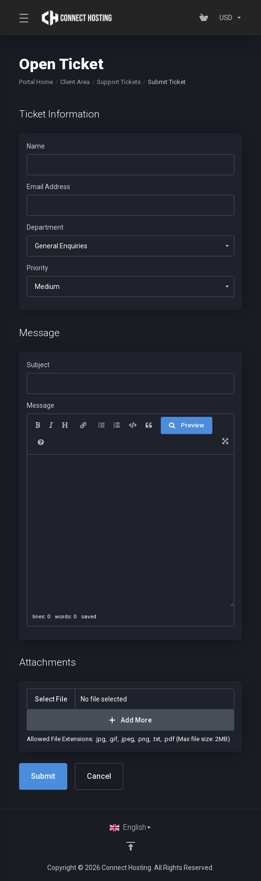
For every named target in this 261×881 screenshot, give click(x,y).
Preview (186, 425)
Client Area (75, 81)
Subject (38, 365)
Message (40, 405)
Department (45, 227)
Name (36, 146)
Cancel (99, 776)
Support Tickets (119, 81)
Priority (37, 268)
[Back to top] (131, 846)
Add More (130, 720)
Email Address (48, 187)
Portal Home (36, 81)
